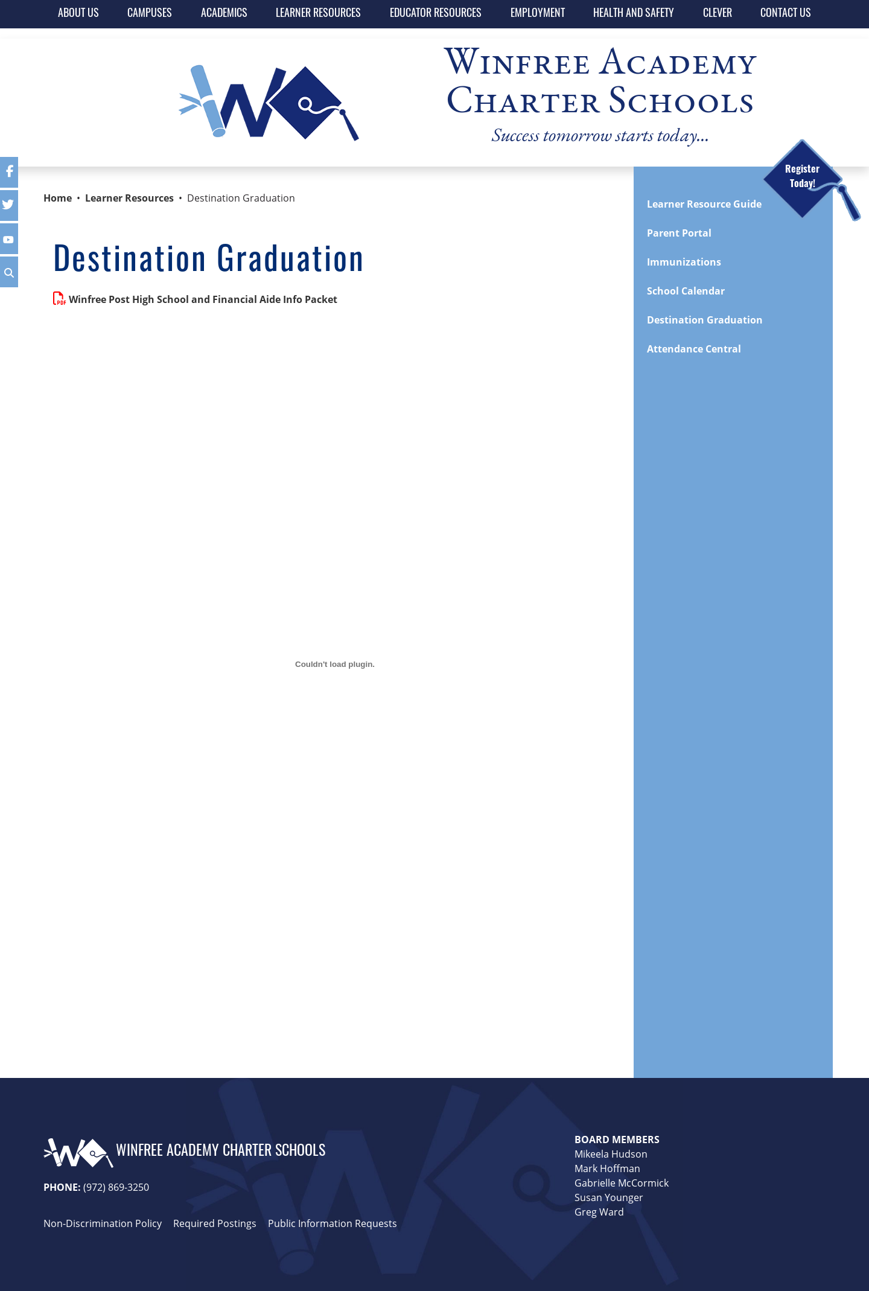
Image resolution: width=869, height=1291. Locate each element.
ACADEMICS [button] (224, 14)
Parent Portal (679, 233)
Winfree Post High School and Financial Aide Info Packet (203, 299)
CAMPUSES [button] (149, 14)
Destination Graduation (705, 320)
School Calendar (686, 291)
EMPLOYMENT (538, 14)
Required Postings (214, 1223)
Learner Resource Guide (704, 204)
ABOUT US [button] (78, 14)
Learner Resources (129, 198)
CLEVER (717, 14)
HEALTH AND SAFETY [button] (633, 14)
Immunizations (684, 262)
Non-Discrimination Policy (102, 1223)
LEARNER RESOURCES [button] (318, 14)
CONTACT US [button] (785, 14)
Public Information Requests (332, 1223)
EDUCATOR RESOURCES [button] (436, 14)
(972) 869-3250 (116, 1187)
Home (57, 198)
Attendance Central (694, 348)
